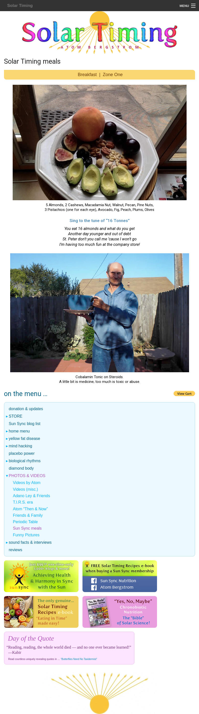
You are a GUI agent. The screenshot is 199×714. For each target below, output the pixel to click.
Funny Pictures (26, 535)
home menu (19, 431)
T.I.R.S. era (23, 502)
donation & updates (26, 409)
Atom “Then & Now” (30, 509)
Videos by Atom (26, 483)
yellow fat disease (24, 439)
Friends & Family (28, 515)
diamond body (21, 468)
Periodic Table (25, 522)
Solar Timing (20, 5)
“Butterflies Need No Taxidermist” (79, 659)
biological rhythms (24, 461)
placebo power (22, 454)
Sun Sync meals (27, 528)
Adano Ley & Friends (31, 496)
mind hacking (20, 446)
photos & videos (27, 476)
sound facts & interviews (30, 542)
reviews (15, 550)
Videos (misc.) (25, 489)
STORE (15, 416)
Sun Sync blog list (24, 424)
